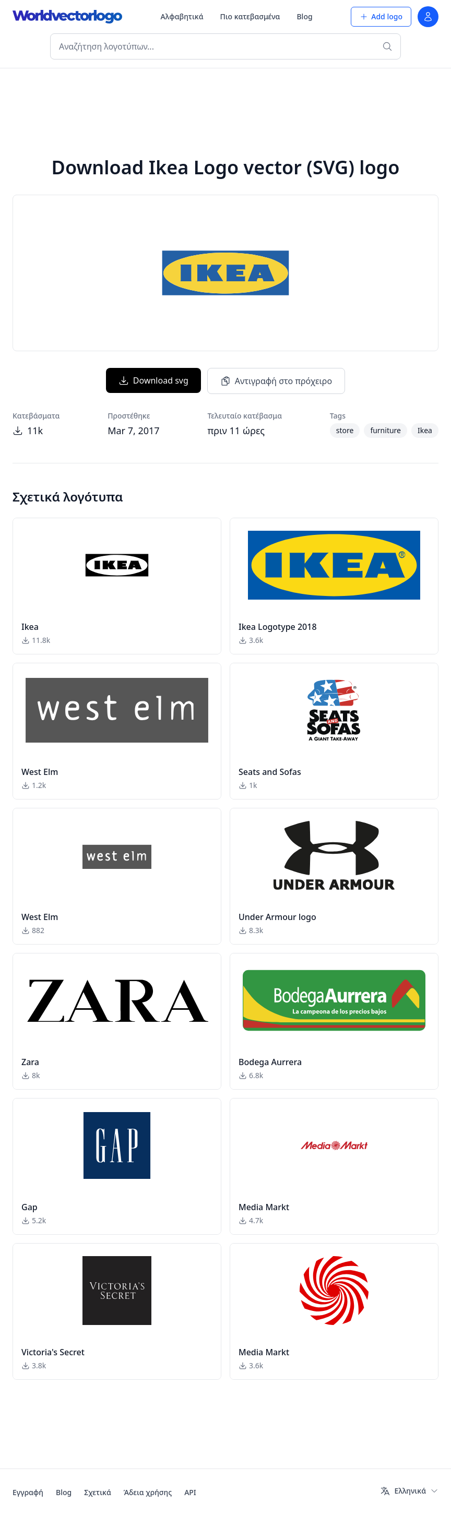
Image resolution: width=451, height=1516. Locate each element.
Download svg (153, 380)
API (190, 1492)
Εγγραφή (28, 1492)
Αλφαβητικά (182, 16)
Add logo (381, 16)
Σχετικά (97, 1492)
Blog (304, 16)
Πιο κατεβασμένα (250, 16)
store (345, 430)
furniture (385, 430)
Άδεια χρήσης (148, 1492)
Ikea (425, 430)
